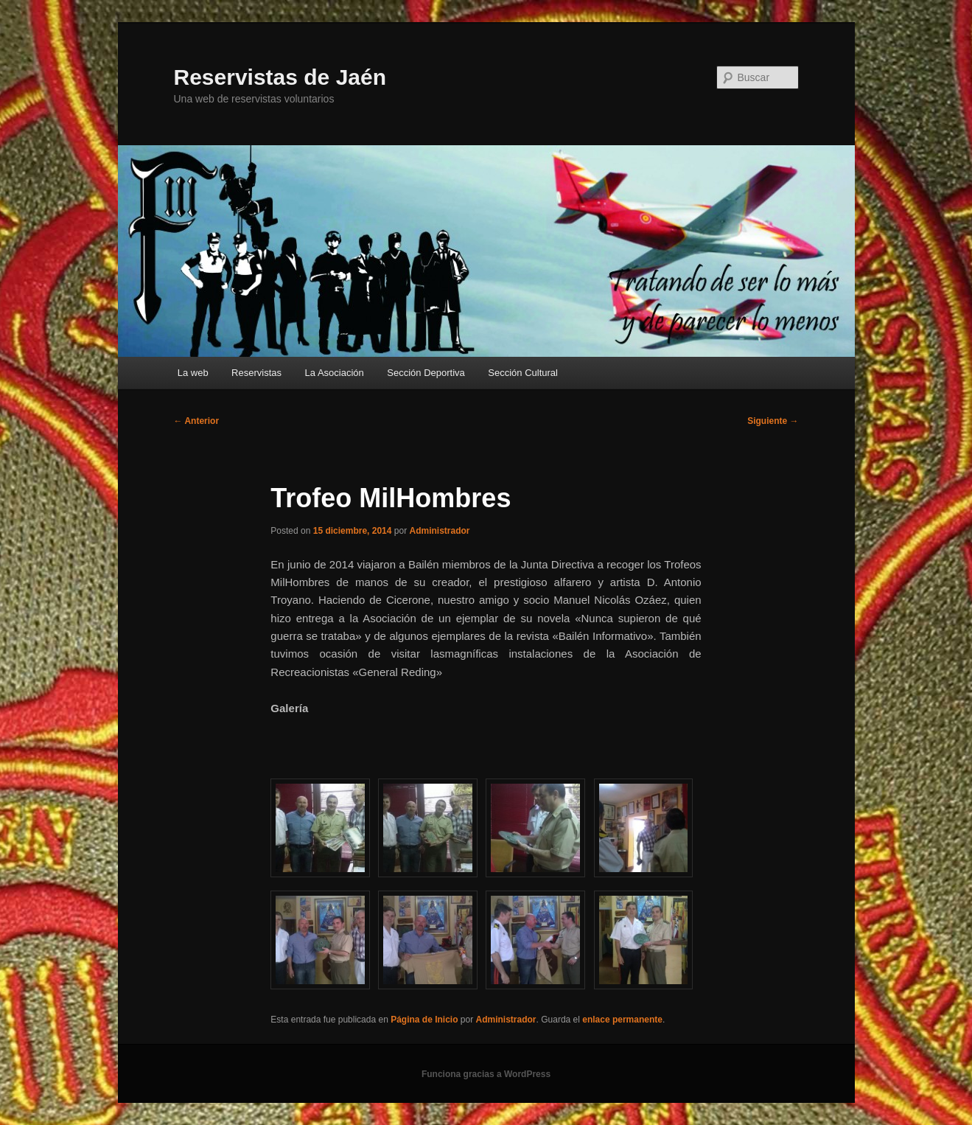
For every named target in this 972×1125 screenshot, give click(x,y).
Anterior (197, 421)
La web (193, 372)
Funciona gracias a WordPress (486, 1074)
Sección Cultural (523, 372)
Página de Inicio (424, 1019)
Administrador (440, 531)
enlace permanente (622, 1019)
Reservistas (256, 372)
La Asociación (334, 372)
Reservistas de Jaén (280, 77)
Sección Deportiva (426, 372)
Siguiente (772, 421)
